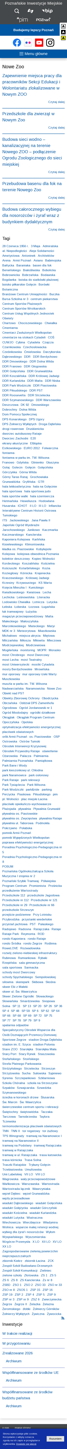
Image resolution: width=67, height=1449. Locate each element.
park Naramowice (14, 775)
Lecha (47, 592)
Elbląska (36, 443)
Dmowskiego (40, 405)
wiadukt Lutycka (13, 1217)
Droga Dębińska (50, 424)
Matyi (51, 626)
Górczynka (9, 472)
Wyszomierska (35, 1237)
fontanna (8, 453)
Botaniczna (10, 289)
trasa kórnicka (12, 1160)
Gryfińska (29, 481)
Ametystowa (10, 255)
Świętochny (10, 1112)
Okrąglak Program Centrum (35, 717)
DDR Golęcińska (13, 371)
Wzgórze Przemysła (16, 1241)
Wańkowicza (10, 1184)
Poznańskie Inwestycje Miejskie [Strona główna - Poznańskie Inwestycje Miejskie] (33, 3)
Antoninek (28, 255)
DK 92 (25, 405)
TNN (5, 1131)
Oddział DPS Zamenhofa (36, 703)
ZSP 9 (51, 1294)
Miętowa (49, 635)
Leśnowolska (25, 597)
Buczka (54, 294)
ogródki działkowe (42, 712)
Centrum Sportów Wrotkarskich (23, 308)
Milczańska (10, 640)
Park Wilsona (36, 785)
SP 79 (27, 1020)
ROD (41, 934)
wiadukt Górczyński (43, 1208)
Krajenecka (42, 573)
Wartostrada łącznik (16, 1189)
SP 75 (48, 1015)
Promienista (37, 886)
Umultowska (33, 1169)
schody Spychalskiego (17, 977)
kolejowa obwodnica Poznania (38, 554)
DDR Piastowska (44, 385)
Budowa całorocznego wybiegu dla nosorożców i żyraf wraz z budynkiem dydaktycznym (31, 215)
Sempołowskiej (45, 977)
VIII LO (40, 1174)
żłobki (26, 1309)
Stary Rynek (27, 1054)
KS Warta (45, 582)
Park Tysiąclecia (13, 785)
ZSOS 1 (22, 1290)
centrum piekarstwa (44, 299)
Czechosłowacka (34, 347)
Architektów (46, 255)
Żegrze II (20, 1304)
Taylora (44, 1116)
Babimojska (53, 260)
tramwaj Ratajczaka (47, 1145)
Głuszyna (52, 462)
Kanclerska (33, 534)
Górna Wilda (28, 472)
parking (47, 789)
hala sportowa (12, 491)
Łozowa (34, 607)
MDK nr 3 (8, 631)
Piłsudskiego (42, 794)
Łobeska (20, 607)
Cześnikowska (12, 352)
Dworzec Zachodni (15, 438)
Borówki (44, 284)
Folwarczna (50, 448)
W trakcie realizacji (17, 1333)
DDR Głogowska (35, 366)
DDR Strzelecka (39, 395)
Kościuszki (9, 568)
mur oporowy (11, 674)
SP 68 (17, 1015)
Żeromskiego (11, 1309)
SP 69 (27, 1015)
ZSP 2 (19, 1294)
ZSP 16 (48, 1290)
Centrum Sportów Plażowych (22, 304)
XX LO (6, 1246)
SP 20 (37, 1006)
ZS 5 (53, 1275)
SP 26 (48, 1006)
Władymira (50, 1222)
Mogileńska (10, 650)
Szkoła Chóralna (13, 1083)
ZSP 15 (35, 1290)
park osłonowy (38, 775)
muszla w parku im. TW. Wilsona (24, 683)
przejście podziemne (16, 914)
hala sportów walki (15, 496)
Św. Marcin (9, 1102)
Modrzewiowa (35, 645)
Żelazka (34, 1304)
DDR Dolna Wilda (42, 361)
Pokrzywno (9, 828)
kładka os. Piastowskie (18, 549)
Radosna (25, 929)
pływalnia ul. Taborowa (17, 823)
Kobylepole (43, 549)
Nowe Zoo (54, 688)
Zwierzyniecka (51, 1299)
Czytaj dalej (56, 102)
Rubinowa (9, 958)
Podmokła (42, 823)
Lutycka (52, 602)
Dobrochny (9, 409)
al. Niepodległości (14, 251)
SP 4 (5, 1011)
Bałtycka (8, 265)
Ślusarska (47, 1097)
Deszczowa (10, 405)
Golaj (6, 467)
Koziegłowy (10, 573)
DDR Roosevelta (14, 395)
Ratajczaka (41, 929)
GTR (41, 481)
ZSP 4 (30, 1294)
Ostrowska (9, 741)
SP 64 (55, 1011)
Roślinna (50, 943)
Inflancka (55, 506)
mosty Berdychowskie (17, 669)
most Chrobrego (13, 655)
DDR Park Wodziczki (16, 385)
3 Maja (35, 246)
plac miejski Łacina (34, 799)
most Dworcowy (38, 655)
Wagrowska (10, 1179)
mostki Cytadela (43, 664)
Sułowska (39, 1073)
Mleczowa (54, 640)
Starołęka (26, 1049)
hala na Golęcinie (45, 486)
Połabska (25, 828)
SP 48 (15, 1011)
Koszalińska (30, 563)
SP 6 (35, 1011)
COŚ (51, 337)
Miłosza (25, 640)
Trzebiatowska (12, 1169)
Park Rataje (10, 780)
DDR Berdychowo (45, 356)
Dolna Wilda (27, 409)
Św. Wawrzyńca (30, 1102)
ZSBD (6, 1285)
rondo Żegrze (32, 943)
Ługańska (48, 607)
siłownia (7, 982)
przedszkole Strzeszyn (18, 910)
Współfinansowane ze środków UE (30, 1373)
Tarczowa (9, 1116)
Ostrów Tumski (29, 741)
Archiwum (13, 1361)
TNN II (15, 1131)
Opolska (27, 722)
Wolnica (7, 1227)
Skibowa (37, 982)
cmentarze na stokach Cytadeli (24, 337)
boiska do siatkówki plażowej (38, 279)
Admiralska (50, 246)
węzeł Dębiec (11, 1193)
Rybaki (42, 958)
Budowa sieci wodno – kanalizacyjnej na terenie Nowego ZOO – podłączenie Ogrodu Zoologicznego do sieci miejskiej (32, 152)
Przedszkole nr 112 (15, 900)
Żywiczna (38, 1314)
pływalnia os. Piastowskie (20, 813)
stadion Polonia (44, 1044)
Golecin (17, 467)
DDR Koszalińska (14, 376)
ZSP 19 (7, 1294)
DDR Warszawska (48, 400)
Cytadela (34, 342)
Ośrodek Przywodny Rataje (21, 751)
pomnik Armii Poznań (16, 833)
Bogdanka (9, 279)
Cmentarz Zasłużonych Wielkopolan (27, 332)
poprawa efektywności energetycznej (27, 842)
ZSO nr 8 (8, 1290)
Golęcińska (45, 467)
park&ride (32, 789)
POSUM (7, 866)
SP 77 (6, 1020)
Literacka (43, 597)
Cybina (20, 342)
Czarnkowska (11, 347)
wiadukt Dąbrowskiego (17, 1203)
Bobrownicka (11, 275)
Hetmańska (10, 501)
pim (55, 794)
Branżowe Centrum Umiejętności (24, 294)
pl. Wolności (10, 799)
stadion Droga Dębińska (45, 1039)
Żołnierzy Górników (46, 1309)
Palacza (25, 756)
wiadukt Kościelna (14, 1213)
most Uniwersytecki (15, 664)
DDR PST (36, 390)
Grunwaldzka (11, 481)
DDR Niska (52, 380)
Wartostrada (50, 1184)
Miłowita (39, 640)
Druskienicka (35, 429)
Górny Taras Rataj (15, 477)
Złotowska (31, 1275)
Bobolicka (49, 270)
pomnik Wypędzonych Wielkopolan (25, 837)
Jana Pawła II (40, 520)
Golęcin (30, 467)
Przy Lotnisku (42, 914)
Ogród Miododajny (15, 712)
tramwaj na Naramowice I (44, 1136)
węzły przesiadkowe (16, 1198)
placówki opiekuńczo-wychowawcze (26, 804)
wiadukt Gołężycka (15, 1208)
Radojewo (9, 929)
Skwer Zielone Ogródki (18, 996)
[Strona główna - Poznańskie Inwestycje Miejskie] (22, 20)
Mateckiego (36, 626)
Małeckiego (10, 621)
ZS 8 (14, 1280)
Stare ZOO (10, 1049)
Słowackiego (45, 996)
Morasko (55, 650)
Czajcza (48, 342)
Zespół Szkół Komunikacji (20, 1270)
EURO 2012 (32, 448)
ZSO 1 (17, 1285)
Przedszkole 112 (13, 895)
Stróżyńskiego (12, 1068)
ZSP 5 (40, 1294)
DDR (27, 356)
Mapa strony (23, 1427)
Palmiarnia (41, 756)
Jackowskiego (19, 520)
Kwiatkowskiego (13, 592)
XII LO (46, 1241)
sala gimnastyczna (32, 962)
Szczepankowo (25, 1078)
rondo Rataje (37, 938)
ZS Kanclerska (30, 1280)
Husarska (8, 506)
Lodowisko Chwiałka (16, 602)
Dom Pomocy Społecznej (19, 414)
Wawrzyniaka (41, 1189)
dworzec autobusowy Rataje (22, 433)
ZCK (51, 1261)
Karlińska (38, 539)
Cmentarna (10, 328)
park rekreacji (30, 780)
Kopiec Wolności (43, 558)
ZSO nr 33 (55, 1285)
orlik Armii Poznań (14, 736)
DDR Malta (35, 380)
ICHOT (22, 506)
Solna (6, 1006)
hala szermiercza (42, 496)
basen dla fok (42, 265)
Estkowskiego (11, 448)
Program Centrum (14, 886)
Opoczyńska (10, 722)
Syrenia (7, 1078)
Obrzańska (9, 703)
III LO (42, 506)
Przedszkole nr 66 (41, 905)
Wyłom (50, 1232)
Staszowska (46, 1054)
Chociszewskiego (30, 323)
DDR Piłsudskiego (14, 390)
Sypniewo (54, 1073)
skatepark (22, 982)
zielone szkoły (12, 1275)
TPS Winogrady (13, 1136)
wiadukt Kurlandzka (42, 1213)
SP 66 (6, 1015)
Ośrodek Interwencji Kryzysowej (24, 746)
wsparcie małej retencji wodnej (37, 1227)
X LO (36, 1241)
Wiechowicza (11, 1222)
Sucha (26, 1073)
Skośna (51, 982)
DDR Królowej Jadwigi (44, 376)
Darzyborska (52, 352)
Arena (6, 260)
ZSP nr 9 (23, 1299)
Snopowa (48, 1001)
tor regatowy (31, 1131)
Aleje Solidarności (41, 251)
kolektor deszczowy (16, 558)
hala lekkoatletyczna (16, 486)
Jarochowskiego (13, 530)
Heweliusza (28, 501)
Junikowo (33, 530)
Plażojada (9, 809)
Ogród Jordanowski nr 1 (35, 708)
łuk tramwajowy (12, 611)
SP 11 (16, 1006)
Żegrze (7, 1304)
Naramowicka (35, 688)
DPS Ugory (36, 419)
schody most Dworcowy (18, 972)
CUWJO (7, 342)
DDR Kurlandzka (13, 380)
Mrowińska (42, 669)
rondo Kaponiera (13, 938)
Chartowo (9, 323)
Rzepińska (9, 962)
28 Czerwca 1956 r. (15, 246)
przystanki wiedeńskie (37, 919)
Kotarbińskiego (29, 568)
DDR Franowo (12, 366)
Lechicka (8, 597)
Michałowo (9, 635)
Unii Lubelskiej (12, 1174)
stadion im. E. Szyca (16, 1044)
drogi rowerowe (13, 429)
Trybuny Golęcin (39, 1164)
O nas (5, 1427)
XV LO (57, 1241)
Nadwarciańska (13, 688)
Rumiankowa (27, 958)
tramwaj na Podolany (16, 1145)
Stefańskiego (11, 1059)
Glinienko (37, 462)
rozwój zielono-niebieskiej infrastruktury (29, 953)
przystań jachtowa (15, 924)
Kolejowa (8, 554)
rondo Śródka (11, 943)
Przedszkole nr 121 (44, 900)
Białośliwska (31, 270)
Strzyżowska (11, 1073)
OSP (57, 736)
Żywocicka (54, 1314)
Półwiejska (48, 881)
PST (33, 924)
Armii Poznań (22, 260)
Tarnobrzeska (27, 1116)
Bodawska (48, 275)
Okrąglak (8, 717)
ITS (4, 520)
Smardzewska (30, 1001)
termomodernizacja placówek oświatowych (31, 1126)
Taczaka (47, 1112)
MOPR (42, 650)
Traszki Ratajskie (14, 1164)
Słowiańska (10, 1001)
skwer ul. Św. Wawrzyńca (19, 991)
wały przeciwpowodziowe (38, 1179)
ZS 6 (5, 1280)
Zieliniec (45, 1270)
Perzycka (8, 794)
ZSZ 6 (35, 1299)
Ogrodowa (9, 708)
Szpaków (8, 1088)
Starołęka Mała (46, 1049)
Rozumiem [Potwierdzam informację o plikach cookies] (55, 1438)
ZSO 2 (28, 1285)
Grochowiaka (39, 477)
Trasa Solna (32, 1160)
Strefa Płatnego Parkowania (21, 1063)
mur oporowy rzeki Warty (39, 674)
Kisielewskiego (12, 544)
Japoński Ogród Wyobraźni (20, 525)
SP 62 (45, 1011)
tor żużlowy (50, 1131)
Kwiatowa (33, 592)
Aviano (38, 260)
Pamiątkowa (43, 760)
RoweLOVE (10, 948)
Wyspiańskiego (12, 1237)
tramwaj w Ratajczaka (17, 1150)
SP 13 (27, 1006)
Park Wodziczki (13, 789)
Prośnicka (55, 886)
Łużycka (31, 611)
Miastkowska (47, 631)
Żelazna (48, 1304)
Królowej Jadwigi (37, 578)
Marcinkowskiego (14, 626)
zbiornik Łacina (35, 1261)
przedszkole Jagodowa (43, 895)
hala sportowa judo (37, 491)
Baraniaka (23, 265)
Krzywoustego (26, 582)
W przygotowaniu (16, 1343)
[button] (16, 10)
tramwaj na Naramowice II (20, 1140)
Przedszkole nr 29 (14, 905)
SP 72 (38, 1015)
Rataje (56, 929)
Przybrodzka (10, 919)
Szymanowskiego (14, 1092)
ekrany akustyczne (15, 443)
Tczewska (9, 1121)
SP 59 (26, 1011)
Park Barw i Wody (14, 765)
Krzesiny (8, 582)
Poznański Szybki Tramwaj (20, 881)
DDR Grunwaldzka (39, 371)
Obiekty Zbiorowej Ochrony (20, 698)
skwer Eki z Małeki (15, 987)
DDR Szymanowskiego (18, 400)
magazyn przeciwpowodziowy (22, 616)
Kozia (46, 568)
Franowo (8, 462)
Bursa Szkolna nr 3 (15, 299)
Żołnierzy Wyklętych (15, 1314)
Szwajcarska (25, 1088)
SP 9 (37, 1020)
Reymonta (28, 934)
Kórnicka (26, 573)
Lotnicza (38, 602)
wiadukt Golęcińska (49, 1203)
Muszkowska (11, 679)
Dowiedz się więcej (26, 1444)
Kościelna (48, 563)
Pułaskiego (45, 924)
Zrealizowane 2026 (17, 1353)
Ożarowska (10, 756)
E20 (33, 438)
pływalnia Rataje (50, 818)
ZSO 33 (40, 1285)
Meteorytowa (26, 631)
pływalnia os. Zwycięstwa (19, 818)
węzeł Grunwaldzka (36, 1193)
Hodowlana (46, 501)
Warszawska (30, 1184)
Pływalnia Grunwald (46, 809)
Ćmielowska (32, 352)
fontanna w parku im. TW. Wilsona (25, 457)
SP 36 (58, 1006)
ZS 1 (44, 1275)
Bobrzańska (30, 275)
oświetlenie (50, 751)
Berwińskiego (11, 270)
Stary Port (9, 1054)
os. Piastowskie (40, 736)
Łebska (7, 607)
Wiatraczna (35, 1217)
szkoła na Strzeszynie (42, 1083)
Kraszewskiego (12, 578)
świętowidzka (29, 1112)
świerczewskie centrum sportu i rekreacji (30, 1107)
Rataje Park (10, 934)
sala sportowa (12, 967)
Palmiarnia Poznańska (17, 760)
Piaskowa (24, 794)
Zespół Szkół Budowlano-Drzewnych (27, 1265)
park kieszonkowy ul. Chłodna (22, 770)
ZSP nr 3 (8, 1299)
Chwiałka (51, 323)
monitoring (27, 650)
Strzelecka (31, 1068)
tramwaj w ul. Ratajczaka (19, 1155)
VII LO (28, 1174)
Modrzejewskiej (13, 645)
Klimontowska (34, 544)
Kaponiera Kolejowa (16, 539)
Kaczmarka (50, 530)
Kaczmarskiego (13, 534)
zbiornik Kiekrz (12, 1261)
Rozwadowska (30, 948)
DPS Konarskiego (14, 419)
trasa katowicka (50, 1155)
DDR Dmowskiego (14, 361)
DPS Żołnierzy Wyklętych (19, 424)
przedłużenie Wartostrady (20, 890)
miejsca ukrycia (30, 635)
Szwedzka (44, 1088)
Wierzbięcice (32, 1222)
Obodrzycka (50, 698)
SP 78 (17, 1020)
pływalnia (24, 809)
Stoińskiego (31, 1059)
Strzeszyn (48, 1068)
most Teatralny (31, 659)
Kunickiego (36, 587)
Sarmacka (31, 967)
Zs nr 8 (47, 1280)
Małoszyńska (29, 621)
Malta (49, 616)
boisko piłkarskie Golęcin (19, 284)
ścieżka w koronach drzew (20, 1097)
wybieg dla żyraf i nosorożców (23, 1232)
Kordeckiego (11, 563)
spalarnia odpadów (15, 1025)
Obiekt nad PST (13, 693)
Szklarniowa (46, 1078)
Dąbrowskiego (12, 356)
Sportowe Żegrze (14, 1039)
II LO (33, 506)
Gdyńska (23, 462)
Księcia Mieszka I (14, 587)
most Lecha (10, 659)
